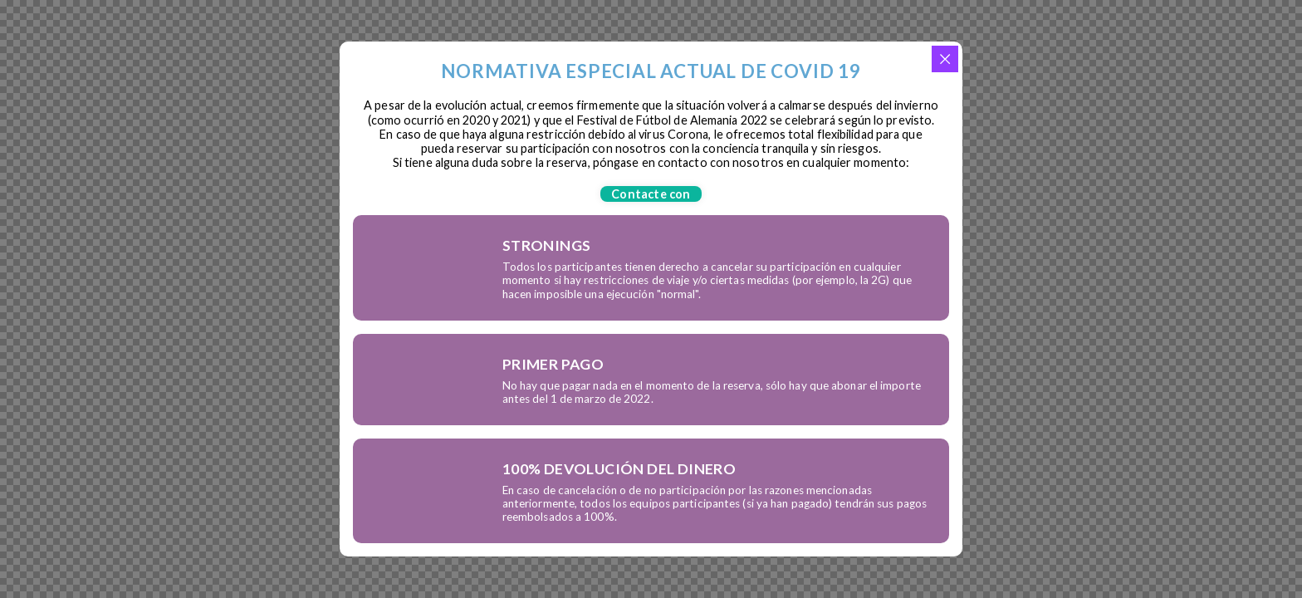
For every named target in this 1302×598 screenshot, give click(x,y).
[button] (650, 194)
